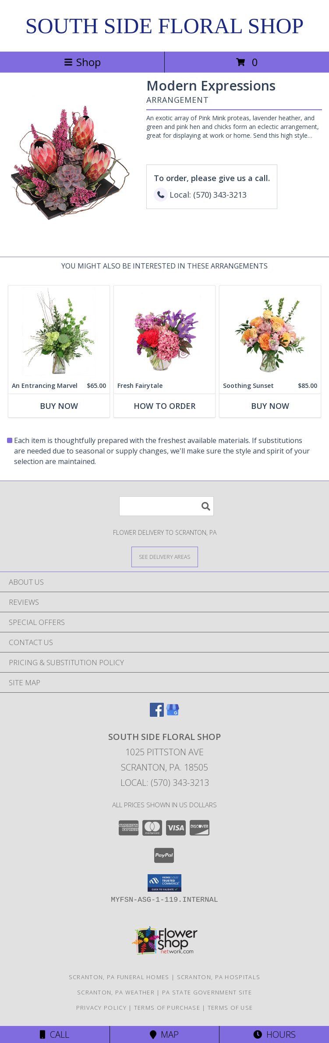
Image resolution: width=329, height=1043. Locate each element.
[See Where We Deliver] (164, 556)
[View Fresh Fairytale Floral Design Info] (164, 332)
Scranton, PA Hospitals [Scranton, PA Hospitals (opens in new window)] (219, 977)
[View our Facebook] (157, 714)
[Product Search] (166, 506)
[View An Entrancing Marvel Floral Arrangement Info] (59, 332)
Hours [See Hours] (274, 1034)
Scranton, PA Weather (116, 992)
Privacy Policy (101, 1008)
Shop (82, 62)
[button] (164, 883)
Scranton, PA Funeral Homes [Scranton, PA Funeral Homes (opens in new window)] (119, 977)
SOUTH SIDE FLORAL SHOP (164, 26)
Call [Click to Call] (54, 1034)
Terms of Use (230, 1008)
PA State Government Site (207, 992)
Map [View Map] (164, 1034)
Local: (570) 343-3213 (164, 782)
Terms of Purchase (167, 1008)
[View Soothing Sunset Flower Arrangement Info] (270, 332)
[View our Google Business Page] (173, 714)
